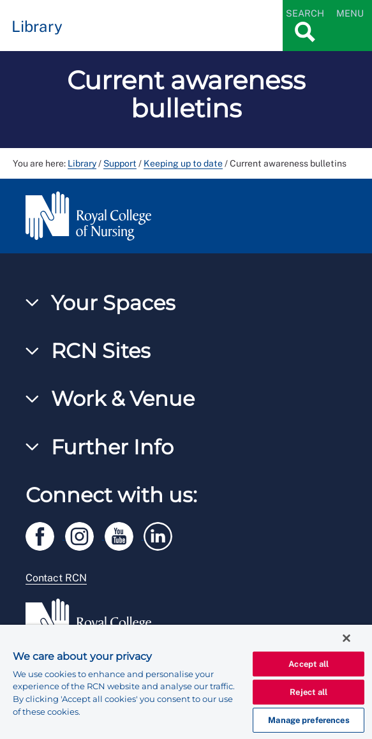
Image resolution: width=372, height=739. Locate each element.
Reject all (308, 692)
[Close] (346, 638)
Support (120, 163)
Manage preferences (308, 720)
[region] (186, 682)
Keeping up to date (183, 163)
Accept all (308, 664)
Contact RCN (56, 578)
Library (82, 163)
